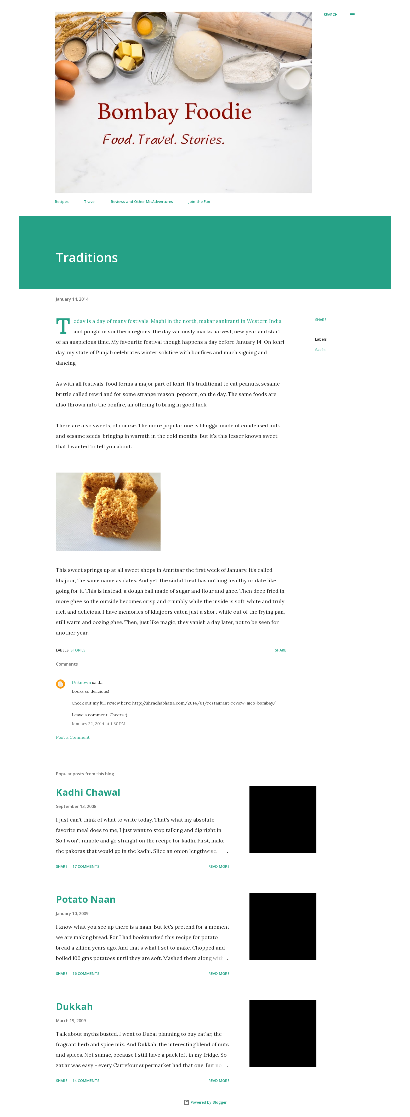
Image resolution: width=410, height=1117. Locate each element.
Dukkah (74, 1006)
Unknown (81, 682)
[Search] (331, 14)
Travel (89, 201)
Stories (321, 350)
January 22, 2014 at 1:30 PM (99, 723)
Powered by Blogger (205, 1102)
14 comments (85, 1080)
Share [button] (321, 319)
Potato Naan (86, 899)
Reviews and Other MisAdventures (142, 201)
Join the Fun (199, 201)
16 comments (85, 973)
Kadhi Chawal (88, 792)
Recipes (62, 201)
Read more (219, 866)
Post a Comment (73, 737)
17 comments (85, 866)
